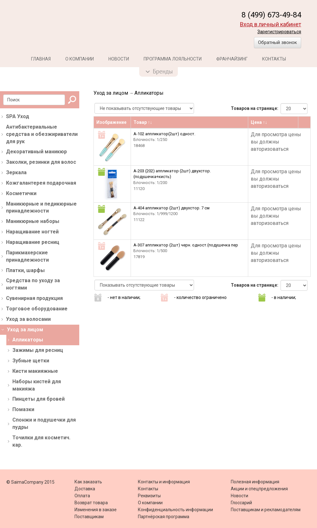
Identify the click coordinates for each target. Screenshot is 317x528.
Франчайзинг (232, 58)
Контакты (274, 58)
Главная (41, 58)
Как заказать (88, 481)
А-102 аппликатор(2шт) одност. (164, 133)
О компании (79, 58)
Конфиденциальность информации (175, 509)
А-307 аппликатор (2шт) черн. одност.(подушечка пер (185, 245)
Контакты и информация (164, 481)
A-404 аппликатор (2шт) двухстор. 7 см (171, 208)
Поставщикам (89, 516)
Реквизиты (149, 495)
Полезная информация (255, 481)
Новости (118, 58)
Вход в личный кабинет (270, 24)
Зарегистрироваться (279, 31)
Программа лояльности (173, 58)
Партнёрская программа (163, 516)
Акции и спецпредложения (259, 488)
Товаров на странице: (254, 108)
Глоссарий (241, 502)
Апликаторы (149, 93)
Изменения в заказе (95, 509)
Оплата (82, 495)
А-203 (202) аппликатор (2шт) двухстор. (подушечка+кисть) (172, 174)
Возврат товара (91, 502)
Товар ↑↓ (142, 122)
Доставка (84, 488)
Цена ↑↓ (259, 122)
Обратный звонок (277, 42)
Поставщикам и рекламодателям (266, 509)
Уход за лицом (111, 93)
